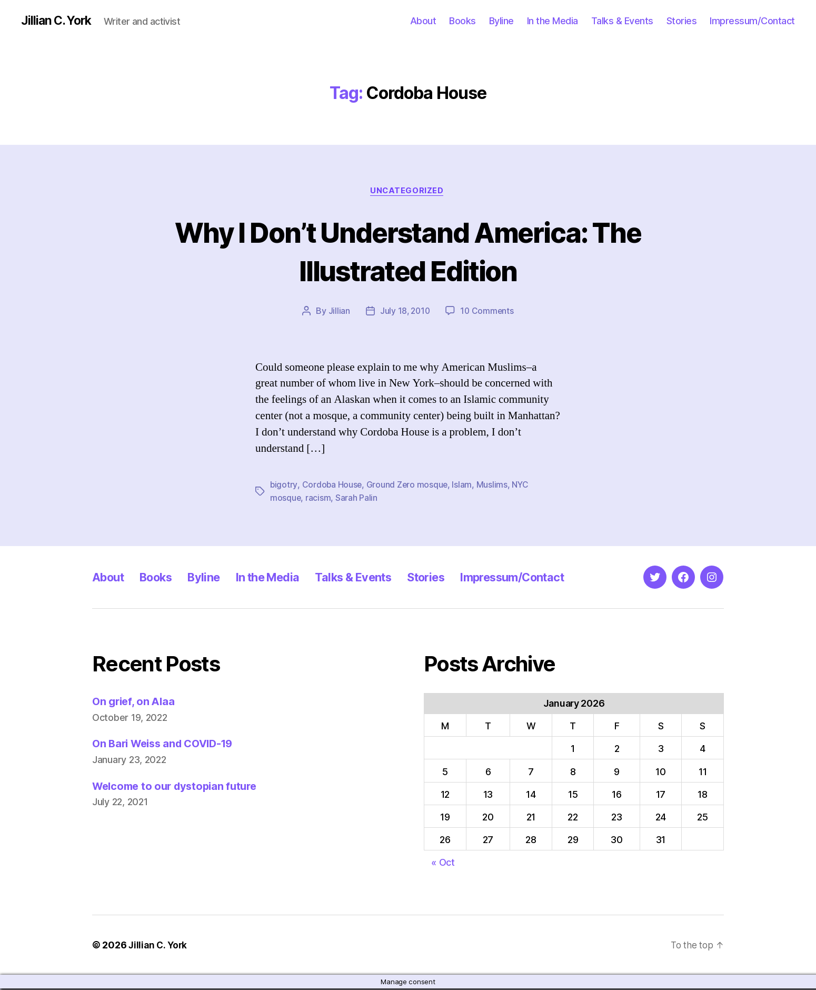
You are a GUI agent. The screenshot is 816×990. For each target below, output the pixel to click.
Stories (681, 20)
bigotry (283, 486)
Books (462, 20)
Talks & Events (622, 20)
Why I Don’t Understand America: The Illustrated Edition (408, 251)
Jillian (338, 313)
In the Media (552, 20)
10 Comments (488, 313)
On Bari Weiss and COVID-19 (167, 744)
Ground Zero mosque (408, 486)
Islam (464, 486)
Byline (501, 20)
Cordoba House (332, 486)
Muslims (493, 486)
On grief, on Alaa (135, 702)
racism (318, 499)
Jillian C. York (58, 21)
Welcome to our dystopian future (179, 787)
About (423, 20)
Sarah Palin (357, 499)
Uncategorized (408, 192)
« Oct (443, 863)
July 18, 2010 (405, 313)
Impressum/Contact (752, 20)
